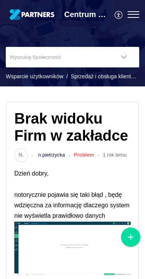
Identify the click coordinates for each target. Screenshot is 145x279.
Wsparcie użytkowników (34, 76)
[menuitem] (119, 14)
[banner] (72, 43)
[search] (57, 57)
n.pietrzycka (51, 155)
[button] (119, 14)
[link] (21, 155)
